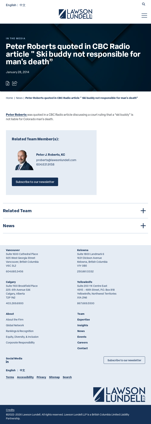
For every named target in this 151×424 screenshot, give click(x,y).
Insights (82, 325)
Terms (10, 377)
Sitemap (54, 377)
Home (9, 98)
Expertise (83, 319)
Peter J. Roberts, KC (50, 155)
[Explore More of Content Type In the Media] (16, 38)
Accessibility (25, 377)
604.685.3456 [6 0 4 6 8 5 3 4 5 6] (14, 271)
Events (81, 337)
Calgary (11, 282)
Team (80, 314)
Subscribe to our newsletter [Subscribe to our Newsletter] (124, 360)
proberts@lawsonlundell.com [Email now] (56, 160)
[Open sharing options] (14, 83)
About (10, 314)
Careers (82, 342)
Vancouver (13, 250)
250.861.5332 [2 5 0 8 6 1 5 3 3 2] (85, 271)
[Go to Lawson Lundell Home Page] (75, 14)
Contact (82, 348)
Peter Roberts (16, 114)
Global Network (15, 325)
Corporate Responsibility (20, 342)
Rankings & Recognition (19, 331)
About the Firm (14, 319)
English (11, 5)
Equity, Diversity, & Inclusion (22, 336)
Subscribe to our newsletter (35, 182)
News (19, 98)
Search (67, 377)
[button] (143, 4)
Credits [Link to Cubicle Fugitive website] (10, 410)
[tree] (75, 218)
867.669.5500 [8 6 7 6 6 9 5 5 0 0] (85, 303)
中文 (23, 5)
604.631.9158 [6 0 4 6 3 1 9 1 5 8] (45, 164)
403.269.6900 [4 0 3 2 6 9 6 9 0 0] (15, 303)
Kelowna (82, 250)
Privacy (41, 377)
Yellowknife (84, 282)
